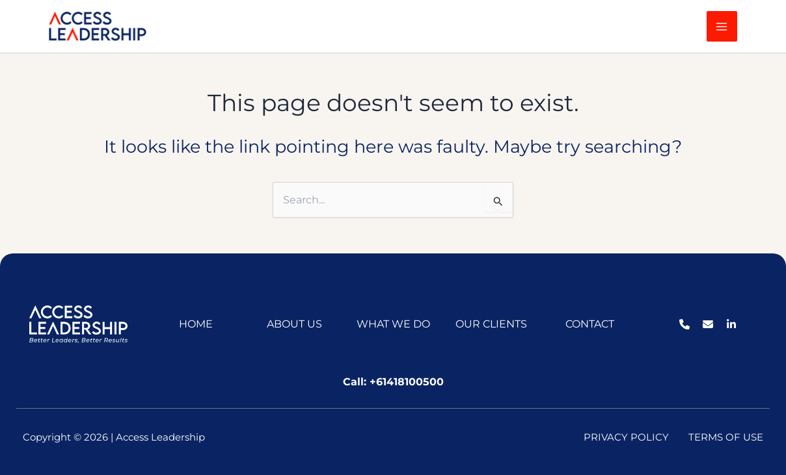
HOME (196, 324)
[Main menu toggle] (722, 26)
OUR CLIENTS (491, 324)
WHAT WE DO (393, 324)
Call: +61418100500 (393, 381)
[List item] (684, 324)
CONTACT (589, 324)
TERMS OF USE (725, 437)
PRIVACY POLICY (626, 437)
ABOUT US (294, 324)
